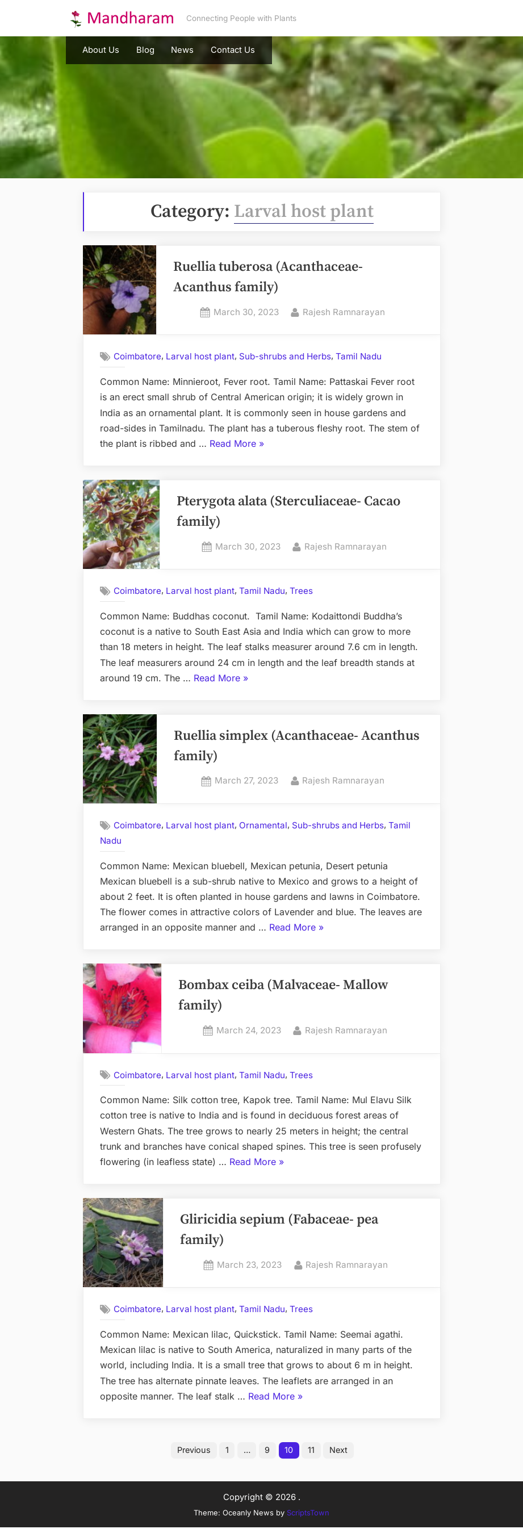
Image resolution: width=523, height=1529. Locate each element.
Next (343, 1451)
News (182, 50)
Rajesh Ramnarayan (344, 311)
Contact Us (233, 50)
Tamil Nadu (359, 356)
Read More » (237, 444)
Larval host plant (200, 356)
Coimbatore (137, 356)
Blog (145, 50)
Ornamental (263, 825)
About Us (100, 50)
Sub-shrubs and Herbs (285, 356)
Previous (191, 1451)
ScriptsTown (308, 1513)
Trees (301, 590)
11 (314, 1451)
